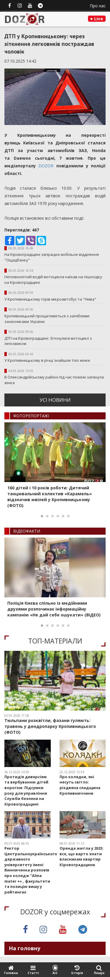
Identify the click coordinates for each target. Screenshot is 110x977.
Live (97, 18)
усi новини (55, 399)
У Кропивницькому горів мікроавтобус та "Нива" (50, 299)
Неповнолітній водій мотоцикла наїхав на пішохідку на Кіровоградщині (53, 279)
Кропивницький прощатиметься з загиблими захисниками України (46, 318)
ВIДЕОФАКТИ (26, 531)
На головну (24, 948)
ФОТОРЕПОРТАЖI (31, 416)
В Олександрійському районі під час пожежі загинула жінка (54, 379)
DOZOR (44, 166)
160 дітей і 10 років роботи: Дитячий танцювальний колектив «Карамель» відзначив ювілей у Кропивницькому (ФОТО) (49, 496)
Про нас (98, 6)
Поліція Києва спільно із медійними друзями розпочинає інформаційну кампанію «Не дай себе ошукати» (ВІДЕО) (54, 609)
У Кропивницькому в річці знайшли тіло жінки (47, 360)
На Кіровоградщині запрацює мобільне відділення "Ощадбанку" (51, 257)
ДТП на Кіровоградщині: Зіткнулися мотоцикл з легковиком (48, 341)
